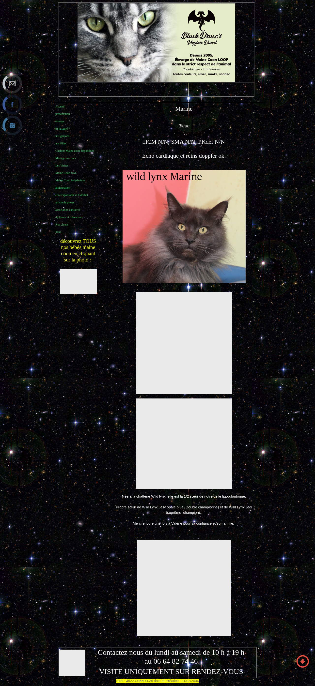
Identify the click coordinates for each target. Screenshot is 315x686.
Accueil (59, 106)
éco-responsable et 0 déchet (71, 195)
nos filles (60, 143)
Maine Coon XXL (66, 173)
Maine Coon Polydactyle (70, 180)
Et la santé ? (62, 128)
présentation (62, 114)
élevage (59, 121)
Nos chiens (61, 224)
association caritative (67, 210)
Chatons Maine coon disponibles (74, 150)
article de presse (64, 202)
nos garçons (62, 136)
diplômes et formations (69, 217)
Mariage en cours (65, 158)
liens (58, 232)
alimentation (62, 187)
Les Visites (61, 165)
